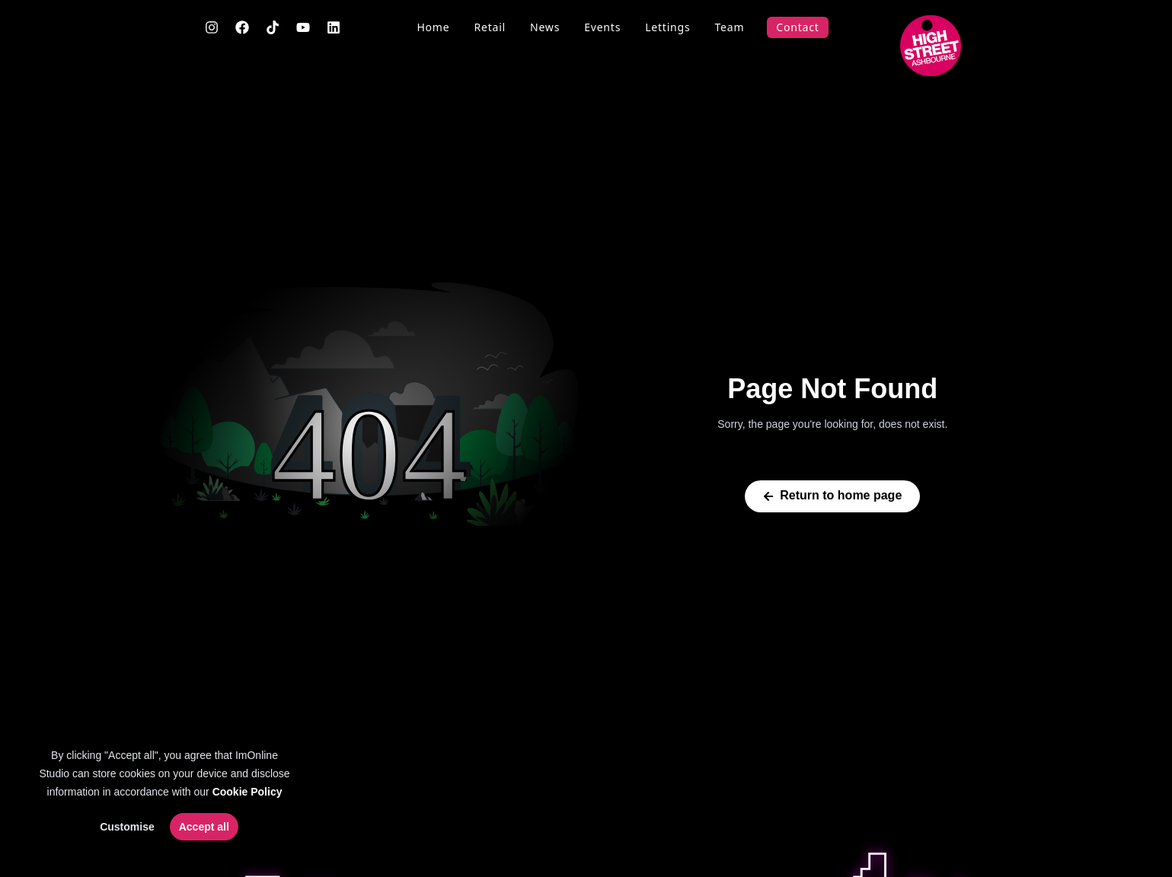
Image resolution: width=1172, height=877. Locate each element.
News (545, 27)
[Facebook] (242, 27)
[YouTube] (303, 27)
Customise (127, 827)
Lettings (667, 27)
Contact (797, 27)
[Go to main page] (930, 45)
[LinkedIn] (333, 27)
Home (433, 27)
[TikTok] (272, 27)
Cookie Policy (247, 792)
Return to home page (832, 495)
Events (602, 27)
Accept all (204, 827)
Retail (490, 27)
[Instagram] (212, 27)
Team (729, 27)
